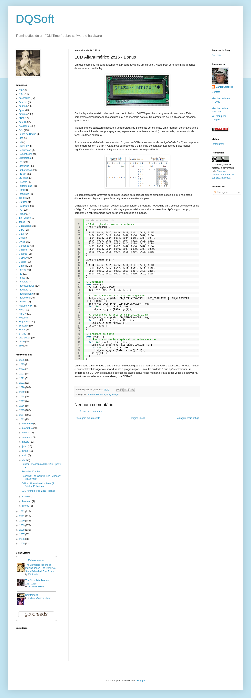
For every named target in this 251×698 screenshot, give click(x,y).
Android (23, 106)
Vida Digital (24, 337)
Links (21, 229)
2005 (22, 543)
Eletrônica (100, 394)
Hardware (24, 206)
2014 (22, 415)
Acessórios (24, 98)
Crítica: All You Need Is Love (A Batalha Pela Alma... (38, 485)
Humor (22, 214)
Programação (112, 394)
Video (22, 341)
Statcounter (218, 144)
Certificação (25, 150)
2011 (22, 516)
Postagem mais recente (87, 418)
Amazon (23, 102)
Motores (23, 254)
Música (22, 262)
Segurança (24, 321)
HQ (20, 209)
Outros (22, 265)
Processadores (26, 285)
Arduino (91, 394)
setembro (27, 437)
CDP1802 (24, 146)
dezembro (27, 423)
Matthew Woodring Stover (39, 598)
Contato (216, 92)
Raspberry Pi (25, 305)
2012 (22, 511)
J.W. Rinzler (33, 574)
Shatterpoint (31, 595)
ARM (21, 118)
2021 (22, 382)
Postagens (221, 192)
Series (22, 329)
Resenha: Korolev (31, 471)
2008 (22, 529)
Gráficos (23, 202)
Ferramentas (25, 186)
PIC (21, 273)
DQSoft (35, 18)
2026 (22, 360)
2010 (22, 520)
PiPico (22, 277)
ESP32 (22, 174)
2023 (22, 373)
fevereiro (27, 501)
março (25, 496)
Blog (21, 138)
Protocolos (24, 297)
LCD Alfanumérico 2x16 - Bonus (38, 491)
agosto (26, 441)
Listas (22, 237)
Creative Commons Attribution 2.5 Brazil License (223, 174)
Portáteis (23, 281)
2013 (22, 419)
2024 (22, 369)
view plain (90, 220)
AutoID (22, 122)
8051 (21, 94)
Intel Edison (25, 217)
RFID (21, 309)
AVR (21, 130)
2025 (22, 364)
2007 (22, 534)
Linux (21, 234)
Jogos (22, 222)
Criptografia (25, 158)
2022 (22, 378)
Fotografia (24, 194)
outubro (26, 432)
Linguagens (25, 226)
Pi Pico (22, 269)
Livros (22, 242)
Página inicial (138, 418)
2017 (22, 401)
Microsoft (23, 249)
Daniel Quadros (224, 87)
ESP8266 (24, 178)
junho (25, 451)
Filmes (22, 189)
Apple (22, 110)
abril (24, 460)
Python (22, 301)
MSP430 (23, 257)
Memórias (24, 245)
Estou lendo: (36, 560)
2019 (22, 392)
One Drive (217, 55)
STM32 (22, 333)
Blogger (141, 680)
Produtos (23, 289)
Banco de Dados (27, 134)
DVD (21, 162)
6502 (21, 90)
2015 (22, 410)
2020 (22, 387)
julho (25, 446)
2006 (22, 539)
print (113, 220)
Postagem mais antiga (187, 418)
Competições (25, 154)
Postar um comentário (90, 411)
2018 (22, 396)
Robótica (23, 317)
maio (25, 455)
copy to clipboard (102, 220)
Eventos (23, 182)
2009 (22, 525)
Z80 (21, 345)
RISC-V (23, 313)
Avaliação (24, 126)
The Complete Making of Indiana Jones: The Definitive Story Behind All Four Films (40, 568)
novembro (27, 428)
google (22, 198)
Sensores (24, 325)
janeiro (26, 505)
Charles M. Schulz (36, 587)
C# (20, 142)
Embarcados (25, 170)
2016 (22, 405)
